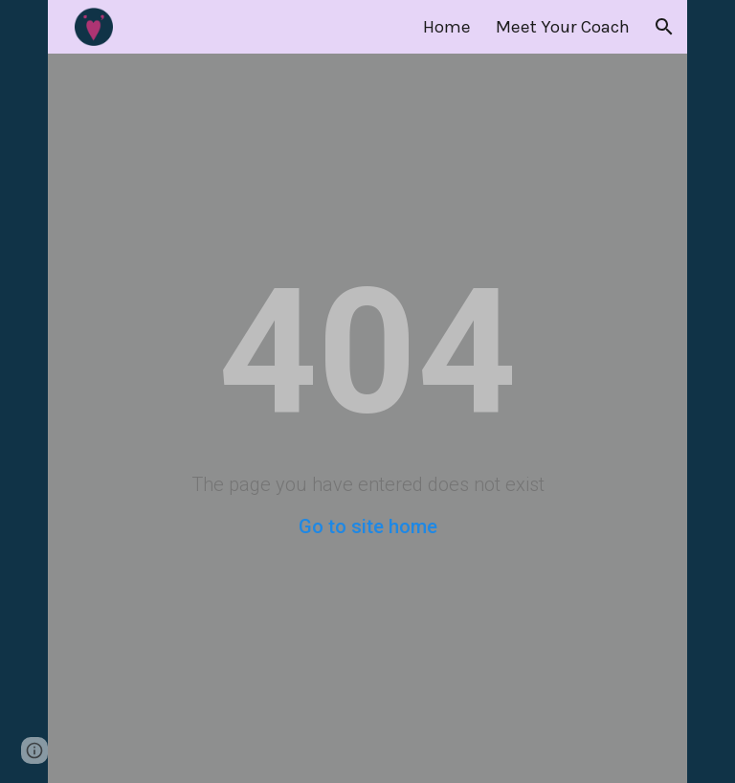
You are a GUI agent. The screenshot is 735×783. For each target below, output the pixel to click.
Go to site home (368, 526)
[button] (664, 27)
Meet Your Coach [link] (563, 26)
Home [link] (447, 26)
